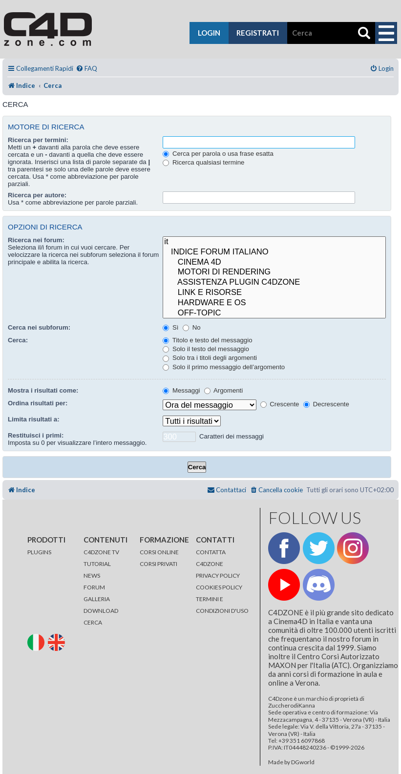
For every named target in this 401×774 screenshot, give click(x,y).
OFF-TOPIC (274, 313)
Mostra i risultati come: (43, 390)
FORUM (94, 587)
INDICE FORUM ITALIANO (274, 252)
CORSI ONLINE (159, 552)
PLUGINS (39, 552)
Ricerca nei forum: (36, 240)
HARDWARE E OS (274, 303)
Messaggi (181, 390)
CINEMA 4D (274, 262)
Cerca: (18, 340)
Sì (170, 327)
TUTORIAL (97, 563)
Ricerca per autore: (37, 195)
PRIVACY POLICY (218, 575)
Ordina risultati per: (37, 403)
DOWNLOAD (101, 610)
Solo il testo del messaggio (206, 349)
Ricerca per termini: (38, 140)
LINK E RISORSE (274, 293)
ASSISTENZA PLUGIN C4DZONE (274, 282)
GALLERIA (97, 599)
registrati (257, 32)
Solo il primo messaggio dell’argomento (224, 367)
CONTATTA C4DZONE (211, 557)
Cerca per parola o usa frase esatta (218, 153)
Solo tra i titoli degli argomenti (210, 357)
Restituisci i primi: (35, 435)
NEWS (92, 575)
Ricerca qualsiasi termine (203, 162)
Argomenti (223, 390)
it (274, 242)
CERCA (93, 622)
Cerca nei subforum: (39, 327)
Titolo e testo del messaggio (207, 340)
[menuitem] (86, 69)
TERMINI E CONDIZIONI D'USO (222, 604)
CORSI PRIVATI (158, 563)
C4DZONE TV (101, 552)
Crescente (279, 404)
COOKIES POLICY (219, 587)
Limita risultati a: (34, 419)
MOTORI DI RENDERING (274, 272)
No (192, 327)
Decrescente (326, 404)
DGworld (303, 762)
